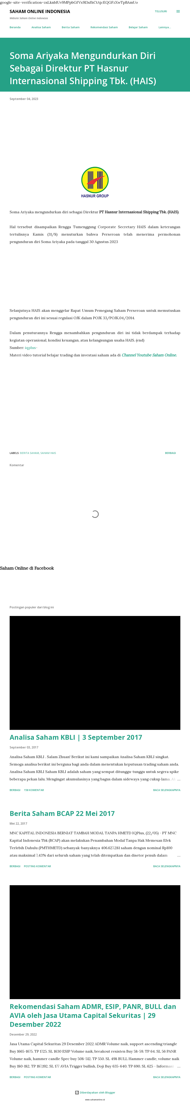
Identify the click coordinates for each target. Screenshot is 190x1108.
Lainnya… (165, 27)
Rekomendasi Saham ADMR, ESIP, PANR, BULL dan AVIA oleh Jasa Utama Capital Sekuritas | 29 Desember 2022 (93, 1015)
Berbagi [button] (170, 453)
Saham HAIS (48, 453)
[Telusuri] (161, 11)
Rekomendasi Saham (104, 27)
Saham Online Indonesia (40, 11)
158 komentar (34, 790)
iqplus (30, 347)
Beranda (15, 27)
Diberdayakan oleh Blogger (95, 1092)
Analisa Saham (41, 27)
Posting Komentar (37, 866)
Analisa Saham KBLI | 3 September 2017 (76, 737)
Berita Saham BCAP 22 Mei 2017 (62, 813)
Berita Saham (71, 27)
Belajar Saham (138, 27)
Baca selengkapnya (166, 790)
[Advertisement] (95, 139)
